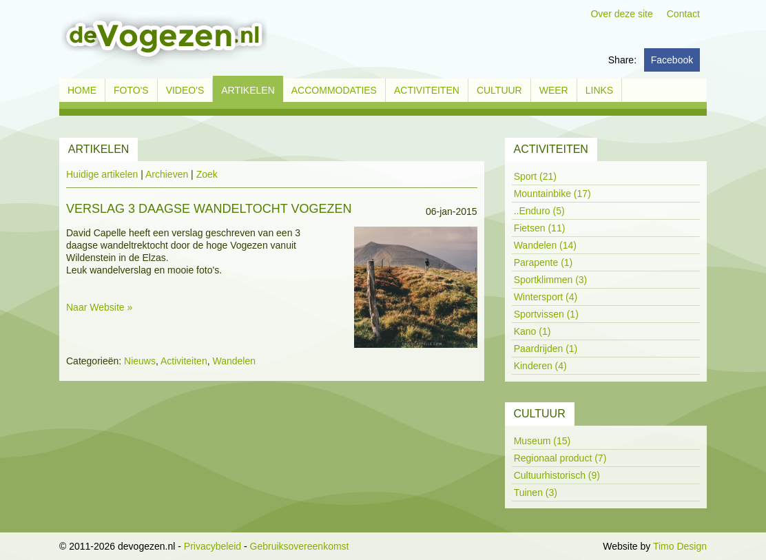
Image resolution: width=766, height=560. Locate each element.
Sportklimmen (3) (551, 279)
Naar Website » (99, 307)
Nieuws (140, 360)
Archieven (166, 174)
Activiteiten (184, 360)
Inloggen (582, 546)
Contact (683, 13)
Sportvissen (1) (546, 314)
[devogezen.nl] (163, 38)
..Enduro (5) (539, 210)
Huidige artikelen (102, 174)
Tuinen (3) (535, 492)
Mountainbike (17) (552, 193)
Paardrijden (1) (546, 348)
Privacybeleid (212, 546)
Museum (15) (542, 440)
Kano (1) (532, 331)
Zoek (207, 174)
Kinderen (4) (540, 365)
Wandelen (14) (545, 245)
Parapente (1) (543, 262)
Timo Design (680, 546)
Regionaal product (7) (560, 458)
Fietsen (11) (540, 228)
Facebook (672, 59)
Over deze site (621, 13)
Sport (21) (535, 176)
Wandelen (234, 360)
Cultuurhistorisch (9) (557, 475)
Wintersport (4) (546, 296)
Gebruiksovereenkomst (299, 546)
